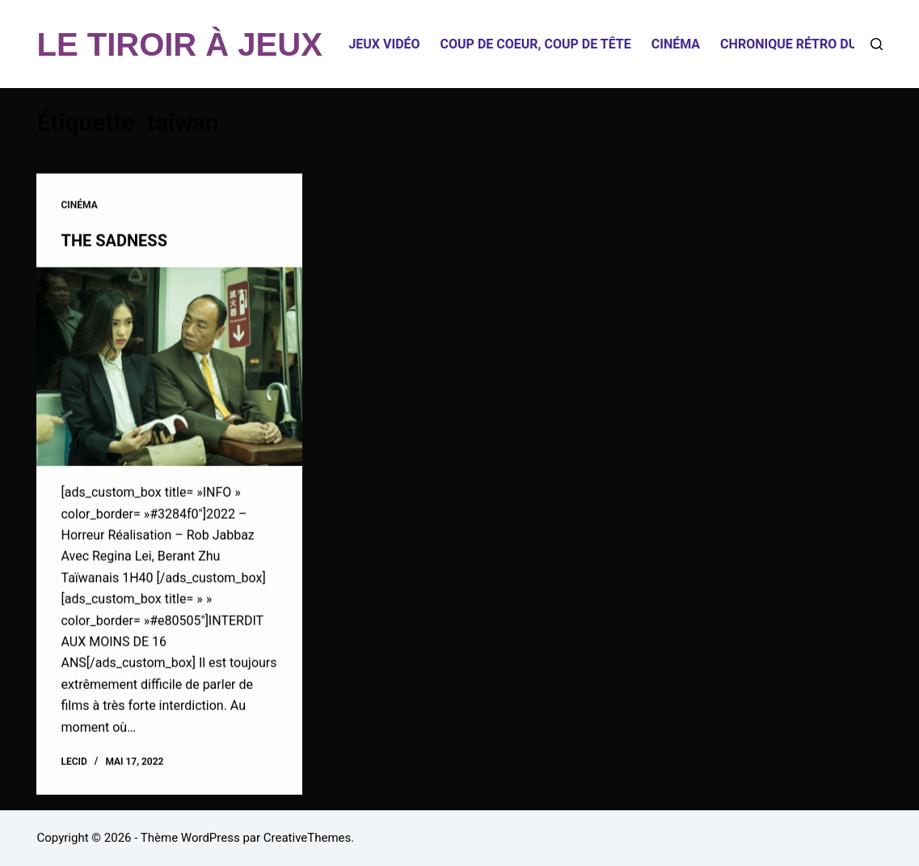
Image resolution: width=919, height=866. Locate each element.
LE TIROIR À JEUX (179, 44)
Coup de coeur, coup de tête (536, 44)
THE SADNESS (114, 240)
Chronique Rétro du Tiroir (810, 44)
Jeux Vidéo (383, 44)
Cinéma (675, 44)
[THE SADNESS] (169, 366)
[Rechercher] (877, 44)
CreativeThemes (307, 837)
